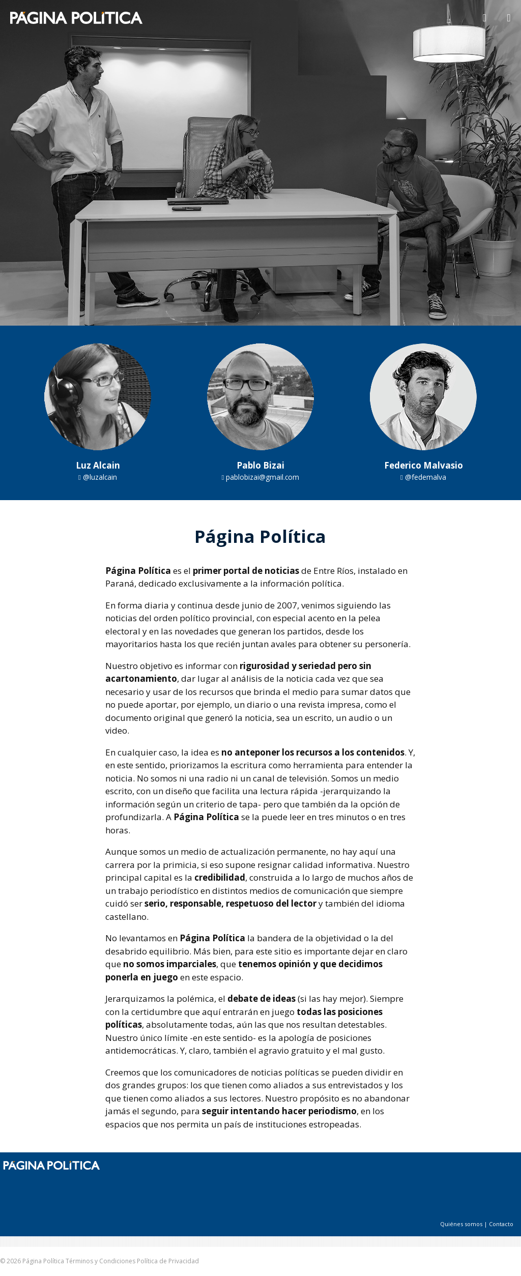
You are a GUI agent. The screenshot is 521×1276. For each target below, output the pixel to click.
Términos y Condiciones (100, 1261)
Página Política (43, 1261)
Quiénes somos (461, 1224)
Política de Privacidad (168, 1261)
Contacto (501, 1224)
